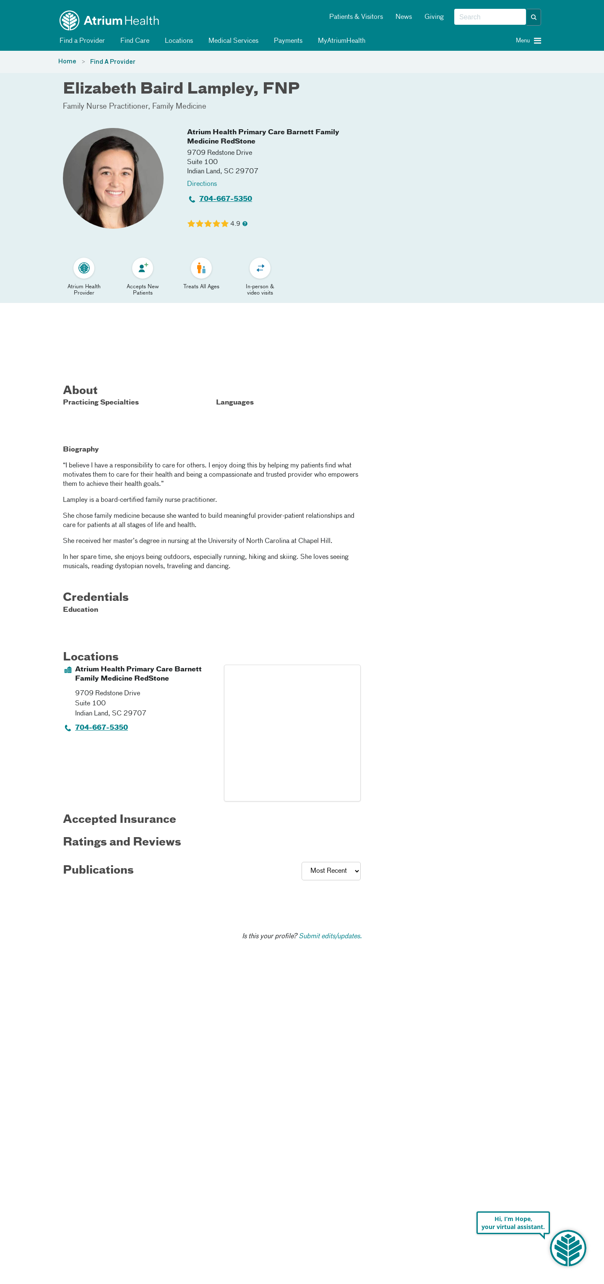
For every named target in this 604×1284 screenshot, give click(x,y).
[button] (534, 17)
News (404, 17)
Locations (177, 41)
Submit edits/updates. (330, 936)
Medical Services (232, 41)
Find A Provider (112, 62)
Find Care (133, 41)
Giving (434, 17)
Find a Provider (81, 41)
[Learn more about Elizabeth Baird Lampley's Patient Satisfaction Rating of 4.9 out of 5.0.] (208, 223)
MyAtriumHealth (340, 41)
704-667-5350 (225, 199)
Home (67, 62)
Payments (286, 41)
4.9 (235, 224)
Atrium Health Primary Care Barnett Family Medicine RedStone (263, 137)
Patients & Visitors (356, 17)
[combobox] (490, 17)
